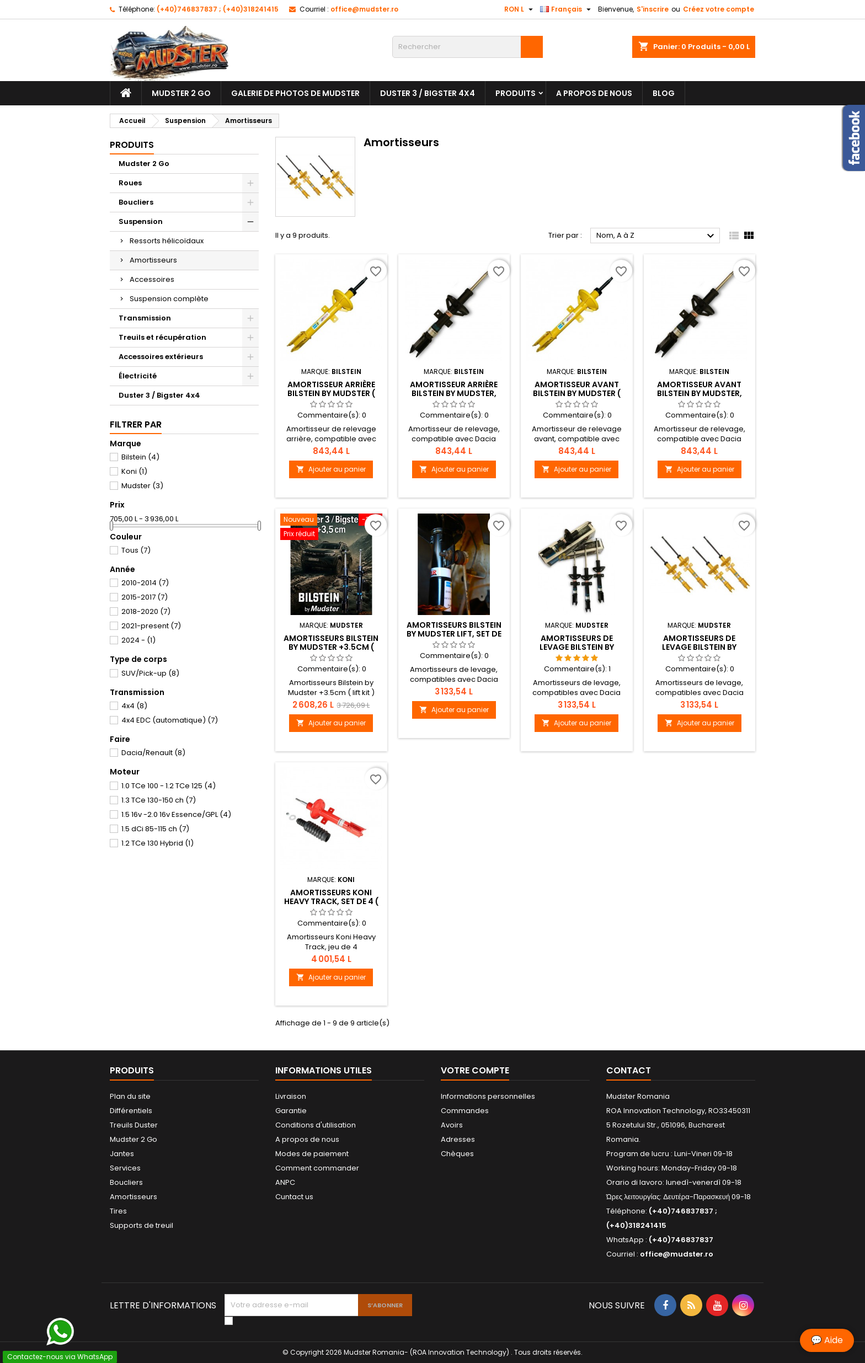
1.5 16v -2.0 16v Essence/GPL (176, 814)
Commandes (465, 1110)
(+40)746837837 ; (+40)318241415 (218, 9)
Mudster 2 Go (181, 93)
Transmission (145, 318)
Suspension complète (169, 298)
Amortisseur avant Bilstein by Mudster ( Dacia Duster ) (577, 393)
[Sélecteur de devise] (520, 9)
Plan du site (130, 1096)
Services (125, 1168)
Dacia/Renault (153, 752)
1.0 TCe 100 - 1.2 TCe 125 (168, 786)
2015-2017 (144, 597)
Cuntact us (294, 1196)
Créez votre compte (718, 9)
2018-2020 (145, 611)
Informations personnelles (488, 1096)
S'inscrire (653, 9)
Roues (130, 183)
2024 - (138, 640)
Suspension (141, 221)
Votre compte (475, 1070)
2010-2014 (145, 583)
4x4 (134, 706)
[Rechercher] (467, 47)
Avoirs (452, 1125)
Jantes (122, 1153)
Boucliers (136, 202)
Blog (664, 93)
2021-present (151, 626)
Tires (118, 1211)
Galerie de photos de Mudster (295, 93)
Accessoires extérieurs (161, 356)
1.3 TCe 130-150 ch (158, 800)
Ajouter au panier (331, 469)
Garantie (291, 1110)
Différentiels (131, 1110)
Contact (628, 1070)
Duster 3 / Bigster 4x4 (427, 93)
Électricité (138, 376)
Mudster (142, 485)
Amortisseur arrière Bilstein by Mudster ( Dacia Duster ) (331, 393)
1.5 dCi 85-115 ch (155, 829)
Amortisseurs (153, 260)
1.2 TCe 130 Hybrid (157, 843)
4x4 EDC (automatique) (169, 720)
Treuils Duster (134, 1125)
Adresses (458, 1139)
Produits (515, 93)
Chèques (457, 1153)
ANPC (285, 1182)
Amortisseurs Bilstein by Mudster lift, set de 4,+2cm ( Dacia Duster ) (454, 633)
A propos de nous (594, 93)
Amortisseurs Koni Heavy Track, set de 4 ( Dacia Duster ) (331, 901)
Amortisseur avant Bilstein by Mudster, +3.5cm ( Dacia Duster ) (699, 393)
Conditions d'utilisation (315, 1125)
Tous (136, 550)
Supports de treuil (141, 1225)
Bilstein (140, 457)
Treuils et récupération (162, 337)
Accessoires (152, 279)
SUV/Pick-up (150, 673)
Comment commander (317, 1168)
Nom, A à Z (656, 236)
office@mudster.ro (364, 9)
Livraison (290, 1096)
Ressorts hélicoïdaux (167, 241)
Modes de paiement (312, 1153)
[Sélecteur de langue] (567, 9)
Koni (134, 471)
